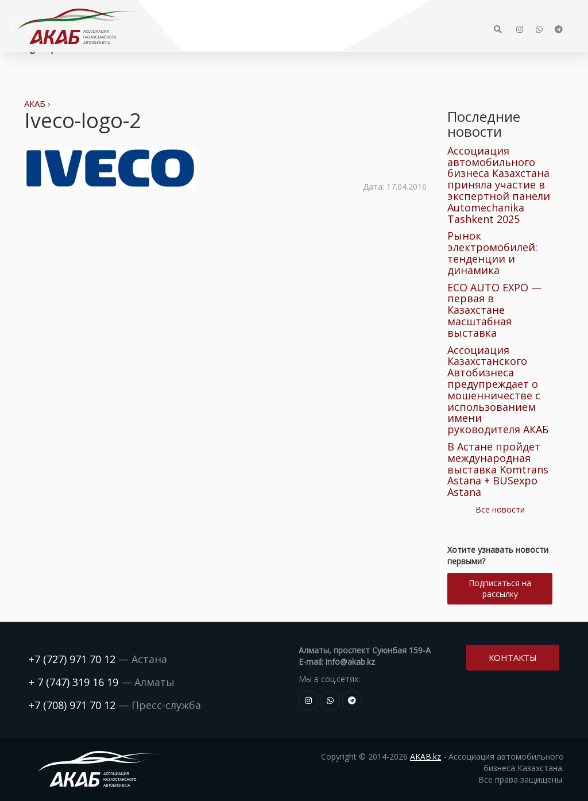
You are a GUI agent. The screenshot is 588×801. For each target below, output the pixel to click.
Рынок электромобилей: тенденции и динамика (492, 252)
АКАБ (34, 103)
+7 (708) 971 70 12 (72, 705)
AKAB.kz (425, 756)
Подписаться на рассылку (500, 588)
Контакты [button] (513, 657)
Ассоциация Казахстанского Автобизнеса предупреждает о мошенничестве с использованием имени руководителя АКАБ (497, 390)
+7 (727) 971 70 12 (72, 659)
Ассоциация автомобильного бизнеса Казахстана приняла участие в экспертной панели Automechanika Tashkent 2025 (498, 185)
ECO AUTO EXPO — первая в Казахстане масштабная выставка (494, 310)
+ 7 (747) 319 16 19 (73, 682)
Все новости (500, 509)
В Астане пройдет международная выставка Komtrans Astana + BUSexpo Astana (497, 469)
